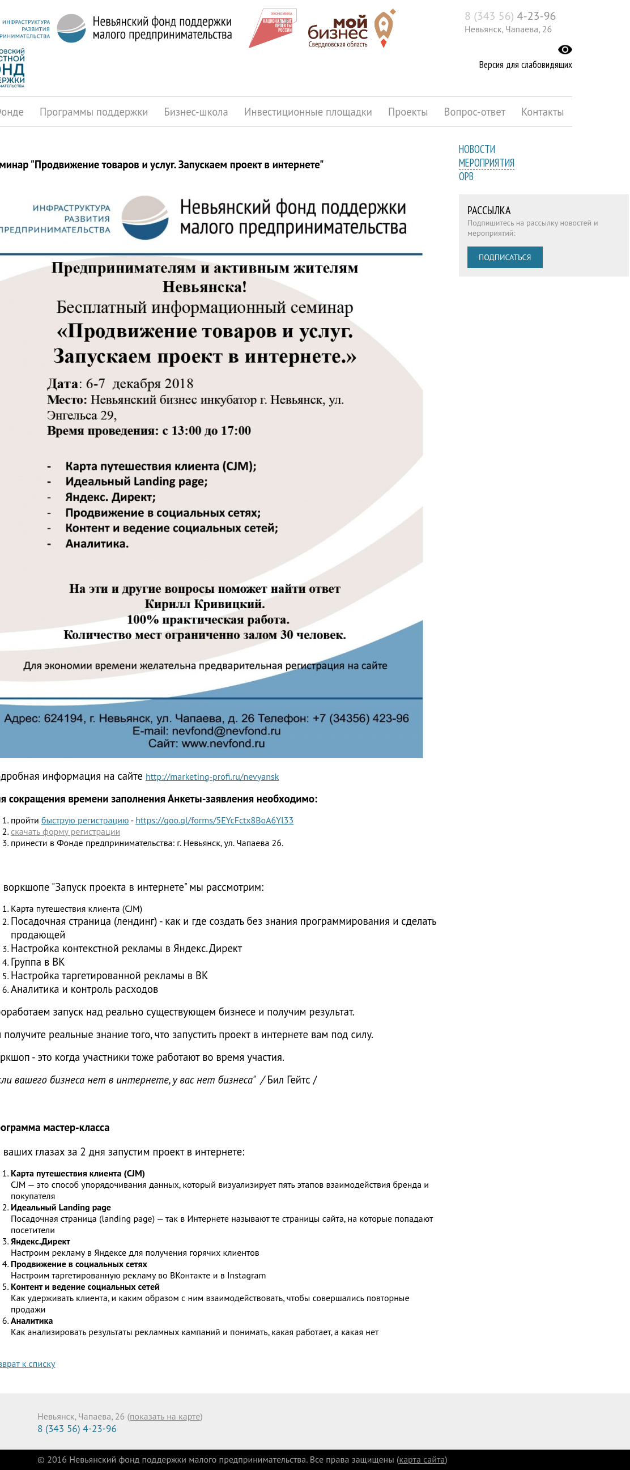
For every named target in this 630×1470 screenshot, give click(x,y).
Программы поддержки (94, 111)
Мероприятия (486, 162)
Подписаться (505, 257)
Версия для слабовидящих (525, 64)
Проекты (408, 111)
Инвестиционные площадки (308, 111)
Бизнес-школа (196, 111)
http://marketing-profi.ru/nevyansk (212, 776)
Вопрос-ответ (475, 111)
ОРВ (466, 176)
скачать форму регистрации (65, 831)
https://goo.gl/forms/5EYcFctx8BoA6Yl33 (214, 820)
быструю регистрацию (85, 820)
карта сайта (422, 1459)
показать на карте (165, 1416)
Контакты (542, 111)
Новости (477, 149)
